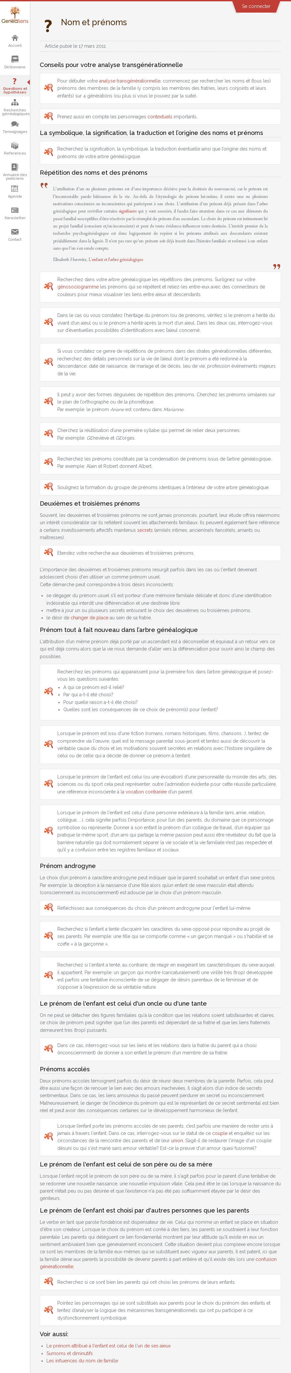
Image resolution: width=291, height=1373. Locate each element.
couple (219, 1133)
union (177, 1140)
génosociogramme (78, 286)
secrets (145, 530)
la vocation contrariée (144, 791)
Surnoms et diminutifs (69, 1353)
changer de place (89, 617)
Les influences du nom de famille (82, 1360)
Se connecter (256, 6)
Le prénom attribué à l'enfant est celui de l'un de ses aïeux (108, 1345)
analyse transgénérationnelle (129, 81)
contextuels (159, 116)
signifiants (128, 211)
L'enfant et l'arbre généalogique (115, 260)
